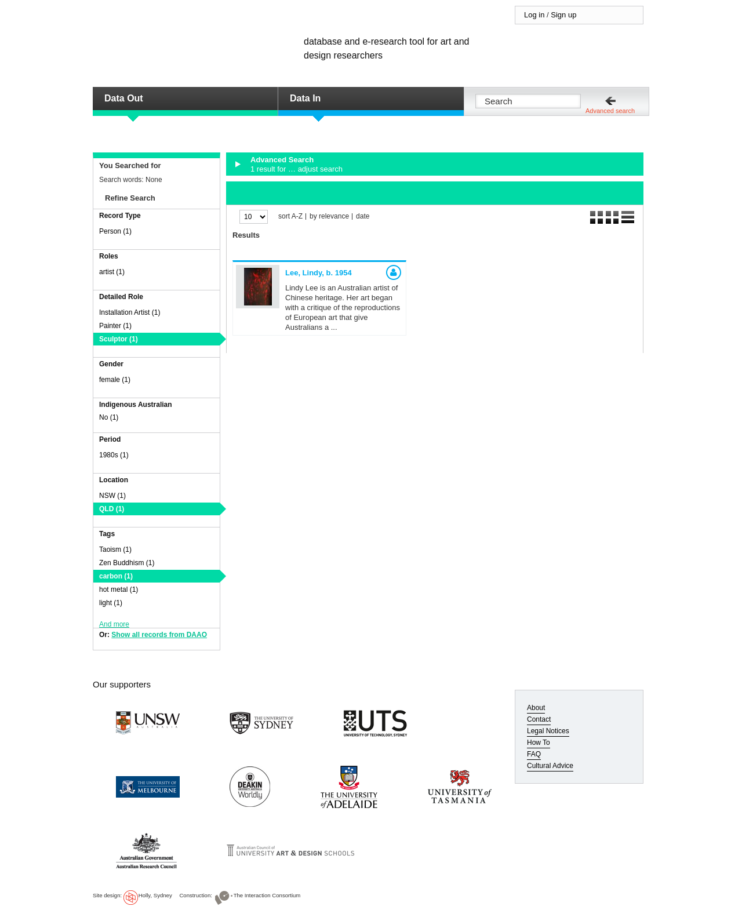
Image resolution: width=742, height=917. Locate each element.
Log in (534, 14)
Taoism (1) (115, 549)
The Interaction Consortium (267, 895)
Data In (305, 98)
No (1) (108, 417)
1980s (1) (114, 455)
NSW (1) (112, 496)
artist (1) (112, 272)
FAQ (534, 754)
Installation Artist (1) (129, 312)
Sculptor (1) (118, 339)
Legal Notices (548, 731)
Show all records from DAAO (159, 635)
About (536, 708)
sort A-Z (290, 216)
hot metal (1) (118, 589)
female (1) (114, 380)
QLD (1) (111, 509)
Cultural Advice (550, 766)
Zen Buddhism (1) (126, 563)
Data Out (123, 98)
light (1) (110, 603)
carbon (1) (116, 576)
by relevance (329, 216)
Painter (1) (115, 326)
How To (538, 742)
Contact (539, 719)
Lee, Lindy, (318, 272)
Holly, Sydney (155, 895)
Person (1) (115, 231)
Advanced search (610, 110)
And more (114, 624)
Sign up (563, 14)
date (362, 216)
